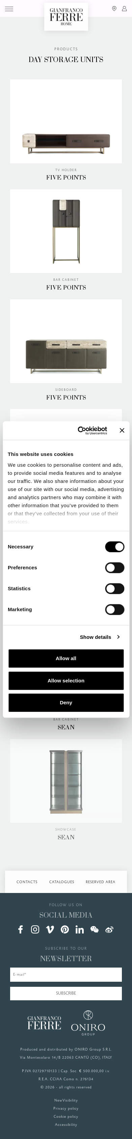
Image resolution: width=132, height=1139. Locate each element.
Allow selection (66, 680)
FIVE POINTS (66, 178)
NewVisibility (66, 1101)
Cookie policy (66, 1117)
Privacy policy (66, 1109)
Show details (95, 637)
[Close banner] (122, 430)
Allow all (66, 658)
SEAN (66, 728)
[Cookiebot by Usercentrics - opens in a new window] (80, 430)
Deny (66, 702)
